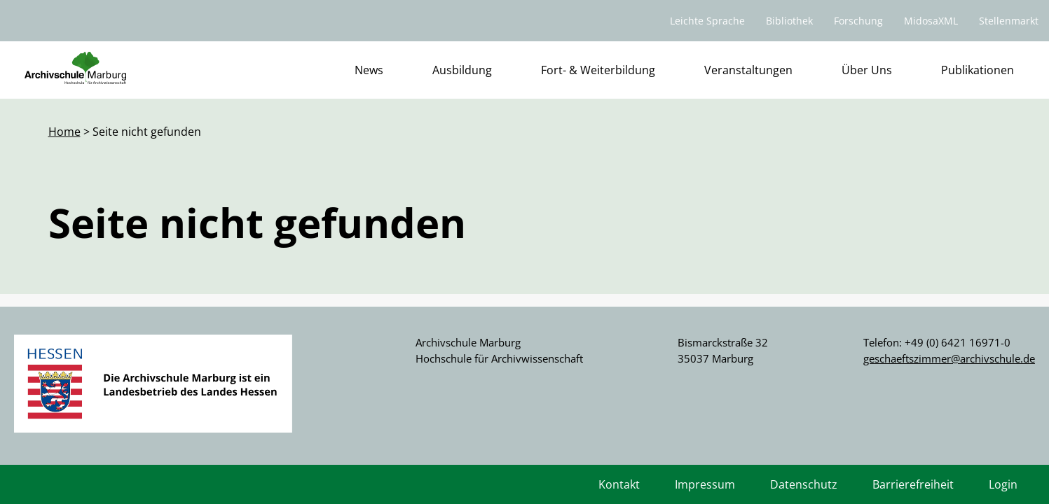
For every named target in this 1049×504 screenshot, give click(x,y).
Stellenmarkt (1008, 20)
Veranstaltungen (748, 70)
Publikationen (977, 70)
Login (1003, 484)
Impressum (705, 484)
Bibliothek (789, 20)
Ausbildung (462, 70)
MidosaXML (931, 20)
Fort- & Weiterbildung (598, 70)
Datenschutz (803, 484)
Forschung (858, 20)
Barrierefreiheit (913, 484)
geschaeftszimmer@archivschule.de (949, 358)
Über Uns (867, 70)
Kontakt (619, 484)
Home (64, 131)
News (369, 70)
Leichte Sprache (707, 20)
